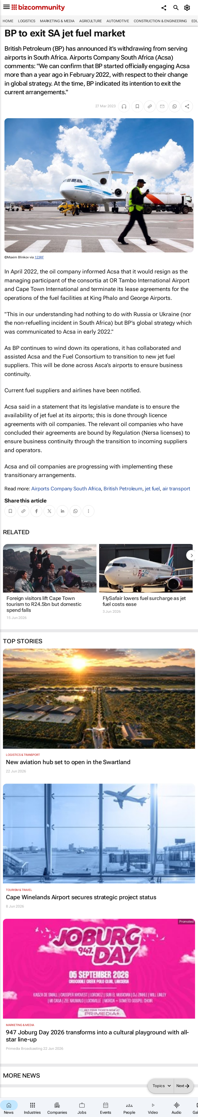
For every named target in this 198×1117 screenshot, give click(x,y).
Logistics (26, 21)
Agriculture (90, 21)
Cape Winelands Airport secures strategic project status (81, 897)
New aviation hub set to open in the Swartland (68, 762)
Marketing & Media (57, 21)
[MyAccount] (187, 7)
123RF (39, 257)
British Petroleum (123, 489)
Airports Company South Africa (66, 489)
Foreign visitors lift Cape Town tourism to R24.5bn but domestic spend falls (44, 604)
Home (8, 21)
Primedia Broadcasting (24, 1048)
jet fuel (152, 489)
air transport (176, 489)
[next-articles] (191, 555)
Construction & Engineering (160, 21)
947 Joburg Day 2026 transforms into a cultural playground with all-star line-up (97, 1036)
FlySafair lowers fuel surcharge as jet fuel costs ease (144, 601)
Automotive (118, 21)
